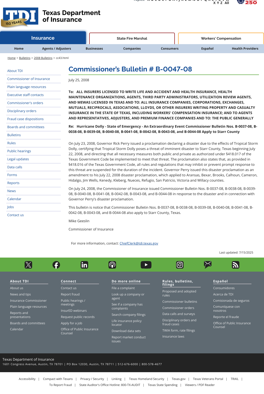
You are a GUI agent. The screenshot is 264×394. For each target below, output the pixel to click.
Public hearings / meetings (73, 302)
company (133, 294)
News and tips (20, 294)
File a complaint (123, 288)
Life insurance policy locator (126, 323)
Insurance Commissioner (28, 300)
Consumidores (224, 288)
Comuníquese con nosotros (226, 308)
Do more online (126, 281)
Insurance (43, 38)
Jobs (10, 207)
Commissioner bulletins (180, 301)
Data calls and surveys (179, 314)
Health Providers (245, 48)
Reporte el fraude (226, 317)
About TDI (15, 70)
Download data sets (126, 331)
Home (18, 48)
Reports (13, 183)
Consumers (169, 48)
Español (207, 48)
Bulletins (24, 58)
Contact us (15, 215)
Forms (12, 175)
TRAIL (235, 379)
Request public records (78, 317)
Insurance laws (173, 336)
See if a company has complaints (127, 306)
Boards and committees (25, 127)
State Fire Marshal (132, 39)
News (11, 191)
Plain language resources (26, 87)
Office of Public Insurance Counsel (79, 331)
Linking (117, 379)
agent (116, 298)
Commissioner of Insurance (28, 78)
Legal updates (18, 159)
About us (16, 288)
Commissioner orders (178, 308)
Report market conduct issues (129, 339)
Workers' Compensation (221, 39)
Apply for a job (71, 323)
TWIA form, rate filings (179, 330)
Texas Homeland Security (146, 379)
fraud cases (171, 324)
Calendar (14, 199)
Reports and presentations (20, 315)
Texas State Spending (162, 385)
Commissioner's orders (25, 103)
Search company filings (128, 314)
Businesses (94, 48)
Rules (11, 143)
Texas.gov (178, 379)
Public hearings (19, 151)
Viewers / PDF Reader (200, 385)
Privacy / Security (92, 379)
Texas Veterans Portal (208, 379)
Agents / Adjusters (56, 48)
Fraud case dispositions (25, 119)
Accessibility (27, 379)
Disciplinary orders (21, 111)
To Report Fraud (60, 385)
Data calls (14, 167)
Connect (68, 281)
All (227, 3)
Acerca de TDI (223, 294)
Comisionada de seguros (231, 300)
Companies (132, 48)
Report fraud (70, 294)
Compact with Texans (58, 379)
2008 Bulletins (43, 58)
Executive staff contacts (25, 95)
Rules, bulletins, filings (178, 283)
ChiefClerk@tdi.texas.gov (139, 243)
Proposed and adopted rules (179, 293)
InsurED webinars (74, 310)
